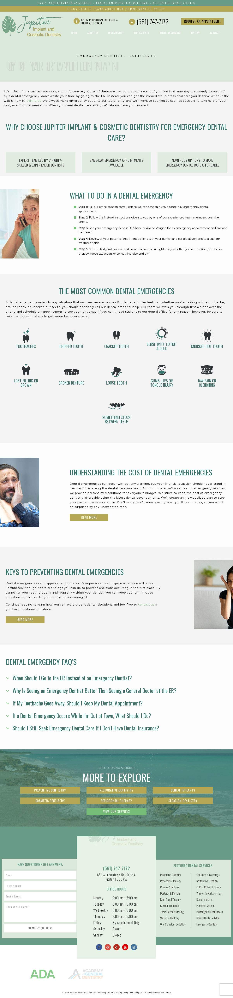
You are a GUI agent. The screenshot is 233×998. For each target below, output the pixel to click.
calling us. (35, 100)
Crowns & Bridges (169, 887)
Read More (89, 517)
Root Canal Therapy (170, 899)
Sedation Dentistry (182, 800)
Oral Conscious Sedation (172, 924)
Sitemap (110, 992)
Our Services (116, 33)
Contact (215, 33)
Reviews (195, 33)
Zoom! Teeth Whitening (172, 912)
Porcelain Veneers (205, 905)
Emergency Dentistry (207, 924)
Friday (97, 922)
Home (74, 33)
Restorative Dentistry (116, 790)
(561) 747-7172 (148, 21)
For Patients (142, 33)
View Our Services (116, 811)
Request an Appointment (202, 21)
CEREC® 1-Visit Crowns (208, 887)
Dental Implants (183, 790)
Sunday (98, 934)
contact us (146, 604)
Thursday (99, 916)
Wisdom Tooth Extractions (209, 893)
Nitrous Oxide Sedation (208, 918)
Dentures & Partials (170, 893)
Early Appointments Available (64, 3)
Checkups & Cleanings (207, 875)
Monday (98, 897)
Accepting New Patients (174, 3)
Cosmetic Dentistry (50, 800)
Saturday (99, 928)
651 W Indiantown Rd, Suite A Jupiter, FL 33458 (96, 21)
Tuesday (98, 904)
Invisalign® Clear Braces (209, 912)
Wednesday (100, 910)
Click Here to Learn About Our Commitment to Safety (116, 9)
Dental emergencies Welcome (122, 3)
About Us (93, 33)
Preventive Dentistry (50, 790)
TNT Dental (165, 992)
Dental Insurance (170, 33)
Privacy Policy (122, 992)
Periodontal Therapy (116, 800)
